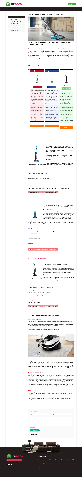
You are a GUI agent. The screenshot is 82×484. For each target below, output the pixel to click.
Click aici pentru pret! (37, 86)
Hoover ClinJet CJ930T (15, 25)
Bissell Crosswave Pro (14, 23)
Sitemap (8, 462)
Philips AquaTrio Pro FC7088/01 (16, 28)
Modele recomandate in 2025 (16, 21)
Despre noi (9, 464)
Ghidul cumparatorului (14, 30)
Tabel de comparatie (14, 19)
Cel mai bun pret (37, 125)
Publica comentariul (34, 430)
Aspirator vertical (12, 8)
